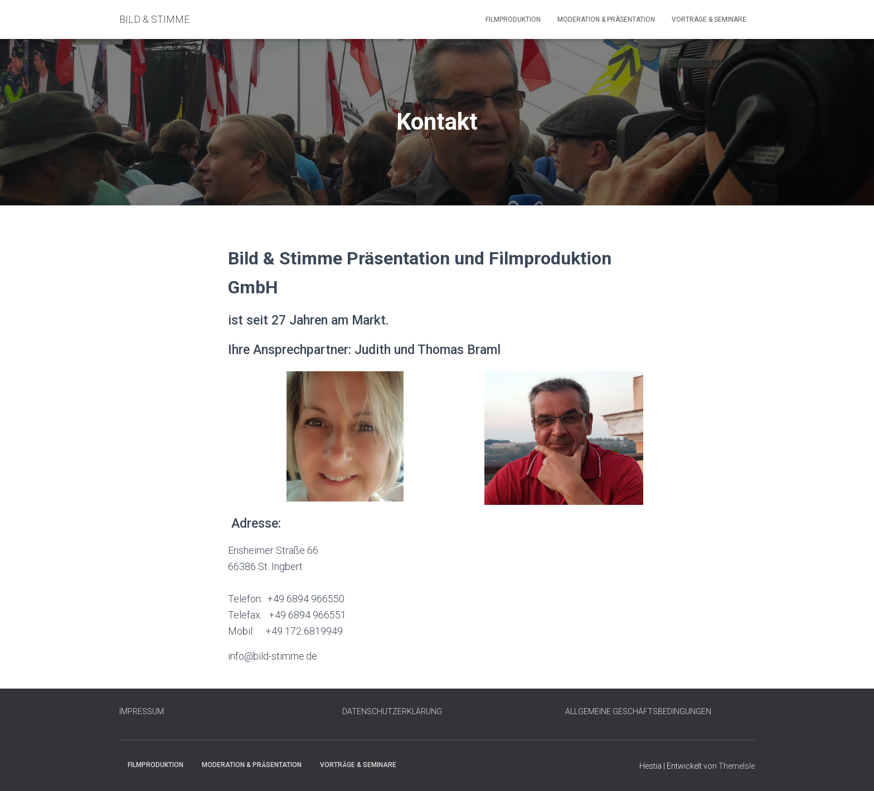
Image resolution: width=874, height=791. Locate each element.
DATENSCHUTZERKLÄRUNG (392, 711)
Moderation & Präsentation (606, 19)
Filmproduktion (513, 19)
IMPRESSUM (141, 711)
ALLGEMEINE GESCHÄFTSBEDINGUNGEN (638, 711)
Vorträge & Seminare (709, 19)
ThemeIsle (736, 765)
